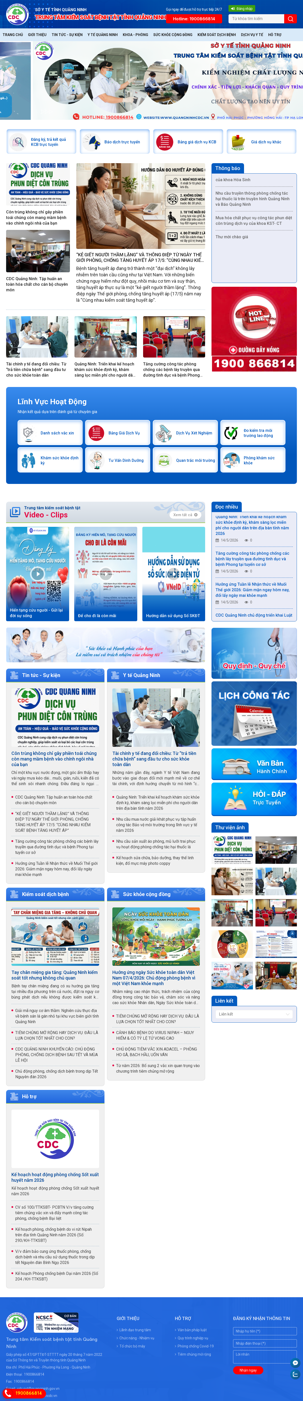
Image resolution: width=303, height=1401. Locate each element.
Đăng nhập (241, 8)
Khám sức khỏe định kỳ (56, 463)
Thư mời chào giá (232, 239)
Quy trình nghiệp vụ (191, 1341)
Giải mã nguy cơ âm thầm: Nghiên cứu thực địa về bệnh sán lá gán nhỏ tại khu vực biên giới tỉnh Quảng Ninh (57, 1019)
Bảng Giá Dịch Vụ (126, 434)
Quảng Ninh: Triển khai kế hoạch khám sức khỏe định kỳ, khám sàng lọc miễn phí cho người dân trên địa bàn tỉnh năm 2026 (104, 371)
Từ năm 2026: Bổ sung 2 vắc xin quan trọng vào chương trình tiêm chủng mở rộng (158, 1071)
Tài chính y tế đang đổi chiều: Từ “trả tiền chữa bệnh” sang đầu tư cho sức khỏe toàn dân (36, 371)
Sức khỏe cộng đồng (172, 35)
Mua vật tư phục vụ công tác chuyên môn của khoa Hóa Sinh (254, 179)
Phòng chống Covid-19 (194, 1349)
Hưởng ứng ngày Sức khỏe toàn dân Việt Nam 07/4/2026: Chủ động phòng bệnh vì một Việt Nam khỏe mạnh (153, 981)
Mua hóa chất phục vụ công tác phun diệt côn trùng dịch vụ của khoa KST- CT (254, 223)
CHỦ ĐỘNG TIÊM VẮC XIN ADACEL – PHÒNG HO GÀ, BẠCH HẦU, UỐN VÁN (156, 1055)
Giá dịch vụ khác (267, 142)
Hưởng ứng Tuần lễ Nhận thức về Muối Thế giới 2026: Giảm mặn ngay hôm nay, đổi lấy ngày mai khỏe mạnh (56, 872)
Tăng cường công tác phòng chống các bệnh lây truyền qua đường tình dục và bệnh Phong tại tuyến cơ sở (171, 371)
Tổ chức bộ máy (131, 1349)
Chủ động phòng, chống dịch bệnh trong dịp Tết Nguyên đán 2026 (56, 1077)
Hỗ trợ (274, 35)
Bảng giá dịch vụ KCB (194, 142)
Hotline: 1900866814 (194, 18)
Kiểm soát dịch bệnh (217, 35)
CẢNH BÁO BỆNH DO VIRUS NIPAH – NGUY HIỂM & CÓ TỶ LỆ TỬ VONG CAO (155, 1038)
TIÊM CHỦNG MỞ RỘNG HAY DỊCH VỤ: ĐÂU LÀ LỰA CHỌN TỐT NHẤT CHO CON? (56, 1038)
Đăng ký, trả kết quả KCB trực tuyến (50, 142)
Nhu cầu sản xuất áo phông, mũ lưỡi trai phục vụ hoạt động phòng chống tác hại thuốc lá (155, 847)
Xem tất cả (185, 518)
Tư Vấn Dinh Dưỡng (121, 463)
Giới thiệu (37, 35)
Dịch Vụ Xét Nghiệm (188, 435)
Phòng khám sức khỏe (260, 463)
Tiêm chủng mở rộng (193, 1357)
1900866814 (34, 1377)
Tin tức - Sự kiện (67, 35)
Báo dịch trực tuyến (123, 142)
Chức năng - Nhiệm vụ (135, 1341)
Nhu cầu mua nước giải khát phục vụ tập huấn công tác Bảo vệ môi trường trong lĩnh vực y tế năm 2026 (156, 828)
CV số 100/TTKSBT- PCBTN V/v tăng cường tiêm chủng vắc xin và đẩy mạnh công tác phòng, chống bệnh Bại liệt (54, 1216)
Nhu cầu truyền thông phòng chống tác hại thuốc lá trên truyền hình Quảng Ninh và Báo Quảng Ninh (253, 201)
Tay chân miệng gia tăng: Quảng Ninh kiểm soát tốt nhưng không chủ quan (54, 978)
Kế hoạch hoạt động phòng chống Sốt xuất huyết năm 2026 (55, 1180)
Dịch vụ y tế (252, 35)
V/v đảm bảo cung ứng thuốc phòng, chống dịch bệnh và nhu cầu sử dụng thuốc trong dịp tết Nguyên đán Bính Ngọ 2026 (55, 1260)
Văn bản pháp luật (191, 1333)
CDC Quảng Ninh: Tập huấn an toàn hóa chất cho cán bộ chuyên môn (37, 286)
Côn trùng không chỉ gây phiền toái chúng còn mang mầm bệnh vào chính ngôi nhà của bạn (36, 219)
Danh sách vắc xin (59, 434)
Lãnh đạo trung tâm (134, 1333)
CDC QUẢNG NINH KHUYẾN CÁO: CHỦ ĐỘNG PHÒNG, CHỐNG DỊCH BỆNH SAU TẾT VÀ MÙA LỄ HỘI (56, 1058)
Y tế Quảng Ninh (103, 35)
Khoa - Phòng (135, 35)
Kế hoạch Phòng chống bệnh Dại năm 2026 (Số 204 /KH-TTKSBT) (56, 1279)
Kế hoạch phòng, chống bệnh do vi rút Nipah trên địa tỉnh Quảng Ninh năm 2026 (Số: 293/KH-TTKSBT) (53, 1238)
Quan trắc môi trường (190, 463)
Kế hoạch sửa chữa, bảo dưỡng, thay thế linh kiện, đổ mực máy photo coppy (155, 864)
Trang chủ (13, 35)
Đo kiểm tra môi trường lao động (260, 435)
